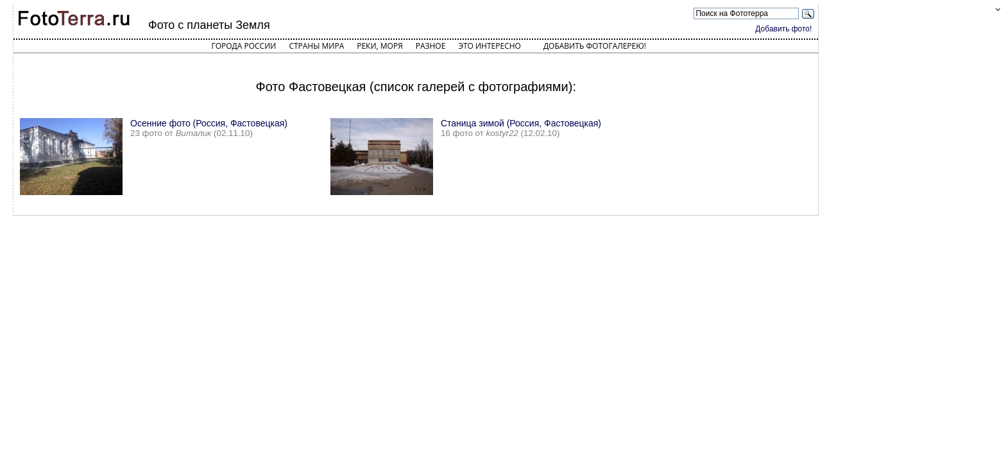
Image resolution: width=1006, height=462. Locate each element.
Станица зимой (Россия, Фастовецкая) (521, 123)
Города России (243, 45)
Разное (431, 45)
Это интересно (489, 45)
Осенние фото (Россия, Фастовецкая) (208, 123)
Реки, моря (379, 45)
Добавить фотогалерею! (594, 45)
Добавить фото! (783, 28)
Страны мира (316, 45)
